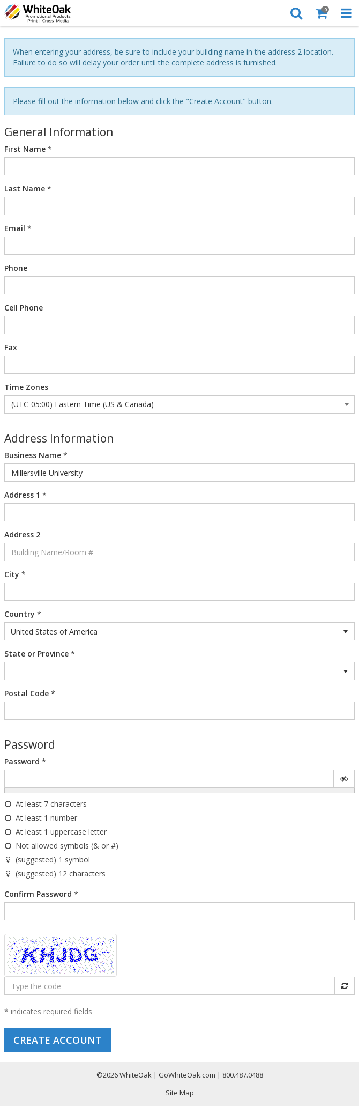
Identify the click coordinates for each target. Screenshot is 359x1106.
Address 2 (22, 534)
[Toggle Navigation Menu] (346, 13)
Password (22, 761)
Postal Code (26, 693)
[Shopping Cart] (321, 13)
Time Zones (26, 387)
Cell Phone (23, 308)
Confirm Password (38, 894)
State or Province (36, 653)
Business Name (32, 455)
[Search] (296, 13)
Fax (10, 347)
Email (14, 228)
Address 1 (22, 495)
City (11, 574)
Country (19, 614)
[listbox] (179, 631)
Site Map (180, 1092)
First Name (25, 149)
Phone (15, 268)
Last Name (24, 188)
